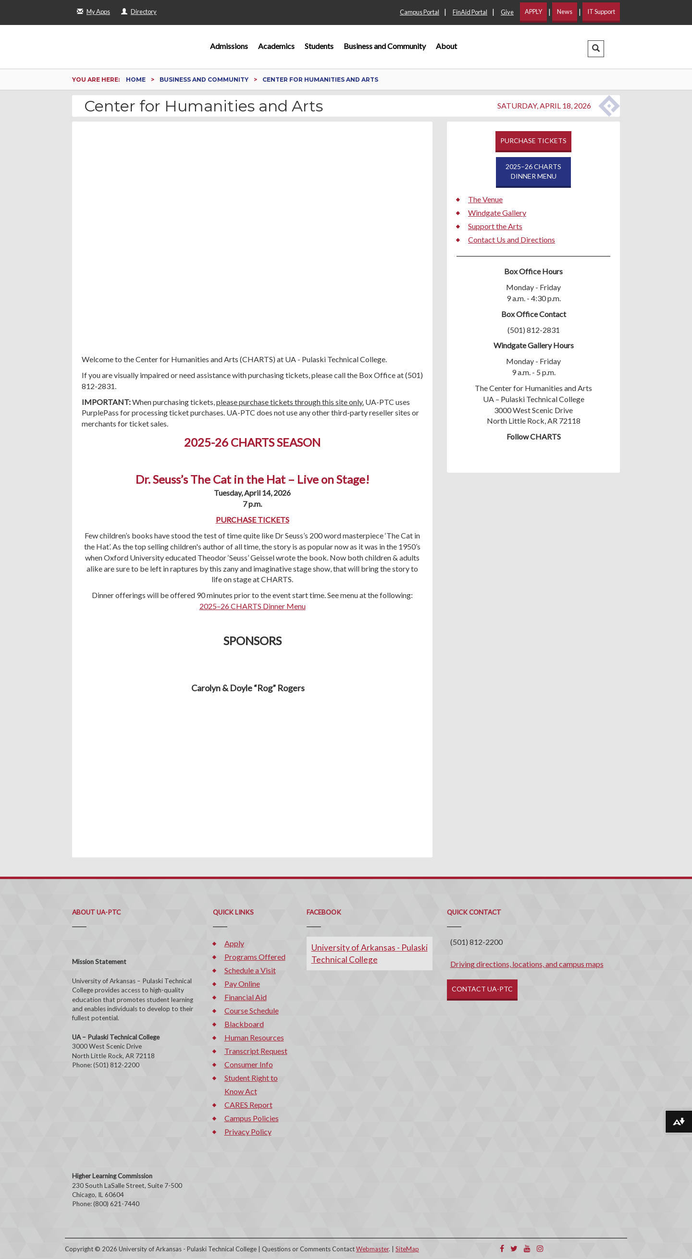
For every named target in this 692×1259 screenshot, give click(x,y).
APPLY (533, 11)
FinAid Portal (470, 12)
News (564, 11)
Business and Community (385, 45)
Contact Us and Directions (511, 239)
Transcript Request (255, 1050)
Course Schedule (251, 1010)
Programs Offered (254, 956)
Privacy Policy (248, 1131)
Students (319, 45)
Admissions (229, 45)
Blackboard (244, 1023)
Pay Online (242, 983)
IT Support (601, 11)
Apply (234, 943)
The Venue (485, 199)
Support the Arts (495, 226)
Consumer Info (248, 1064)
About (446, 45)
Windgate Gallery (497, 212)
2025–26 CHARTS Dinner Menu (252, 606)
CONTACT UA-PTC (482, 989)
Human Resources (254, 1037)
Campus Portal (419, 12)
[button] (596, 48)
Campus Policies (251, 1118)
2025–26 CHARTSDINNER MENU (533, 171)
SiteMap (407, 1249)
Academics (276, 45)
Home (136, 79)
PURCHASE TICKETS (252, 519)
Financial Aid (245, 997)
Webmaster (372, 1249)
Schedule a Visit (250, 970)
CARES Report (248, 1104)
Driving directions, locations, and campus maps (527, 963)
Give (507, 12)
